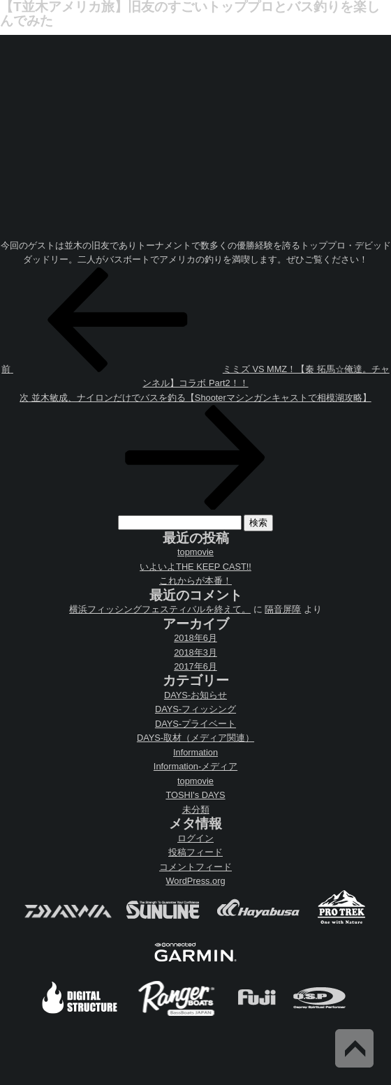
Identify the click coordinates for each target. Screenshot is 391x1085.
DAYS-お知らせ (195, 695)
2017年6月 (195, 666)
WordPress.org (195, 881)
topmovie (195, 552)
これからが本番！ (195, 580)
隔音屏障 (283, 609)
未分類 (195, 809)
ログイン (195, 838)
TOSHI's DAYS (195, 795)
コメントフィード (195, 867)
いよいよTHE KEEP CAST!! (195, 566)
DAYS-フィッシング (195, 709)
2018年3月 (195, 652)
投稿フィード (195, 852)
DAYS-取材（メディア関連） (195, 737)
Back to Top (354, 1048)
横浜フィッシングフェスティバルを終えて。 (160, 609)
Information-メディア (195, 766)
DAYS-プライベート (195, 723)
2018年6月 (195, 638)
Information (195, 752)
